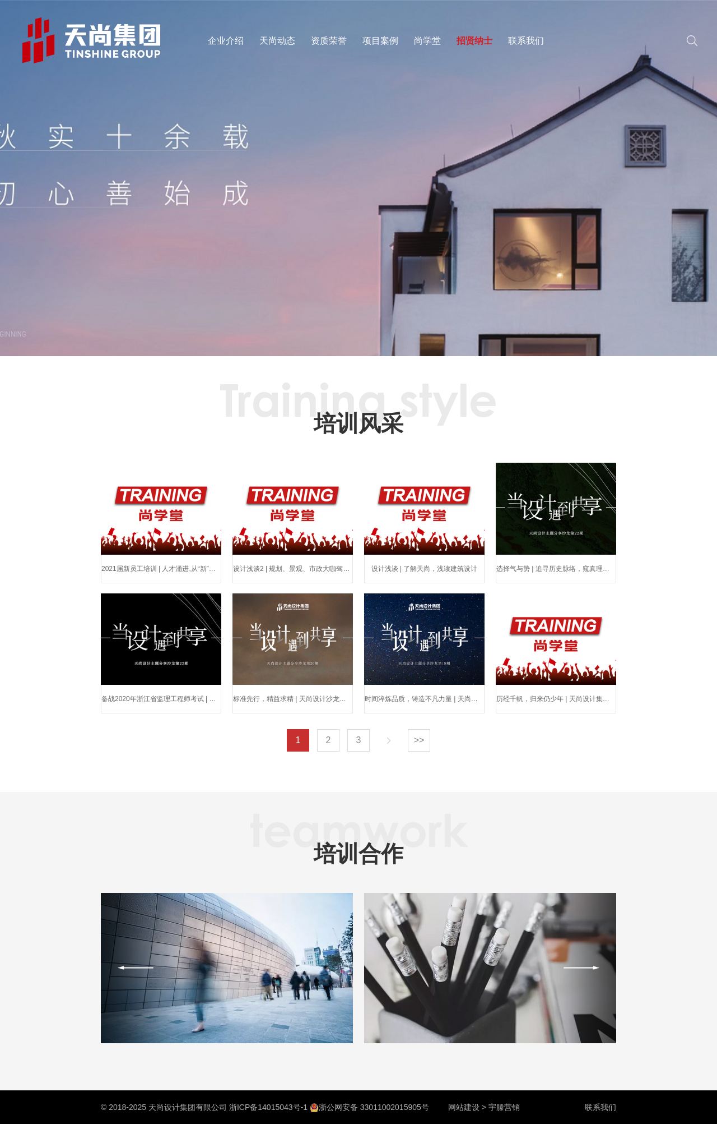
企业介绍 (226, 40)
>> (419, 740)
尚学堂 (427, 40)
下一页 (389, 740)
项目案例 (380, 40)
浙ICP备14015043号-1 (268, 1107)
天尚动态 (277, 40)
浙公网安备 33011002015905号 (369, 1107)
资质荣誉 (329, 40)
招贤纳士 (474, 40)
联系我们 (526, 40)
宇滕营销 (504, 1107)
